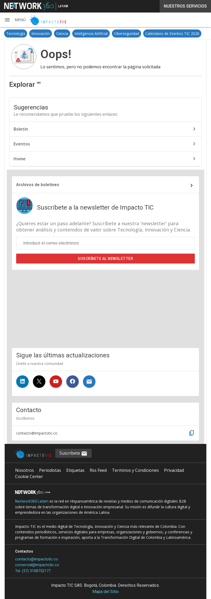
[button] (15, 20)
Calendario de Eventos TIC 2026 (172, 33)
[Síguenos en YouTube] (56, 381)
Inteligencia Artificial (91, 33)
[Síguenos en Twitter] (39, 381)
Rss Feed (98, 470)
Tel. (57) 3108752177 (33, 571)
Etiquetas (75, 470)
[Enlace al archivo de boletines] (105, 185)
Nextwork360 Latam (32, 501)
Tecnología (15, 33)
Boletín (105, 129)
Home (105, 159)
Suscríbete (105, 258)
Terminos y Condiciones (135, 470)
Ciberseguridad (126, 33)
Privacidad (174, 470)
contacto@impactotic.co (36, 559)
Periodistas (50, 470)
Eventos (105, 144)
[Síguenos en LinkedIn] (22, 381)
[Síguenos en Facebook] (72, 381)
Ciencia (62, 33)
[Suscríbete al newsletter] (89, 381)
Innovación (40, 33)
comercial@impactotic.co (37, 565)
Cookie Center (29, 476)
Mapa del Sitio (105, 591)
